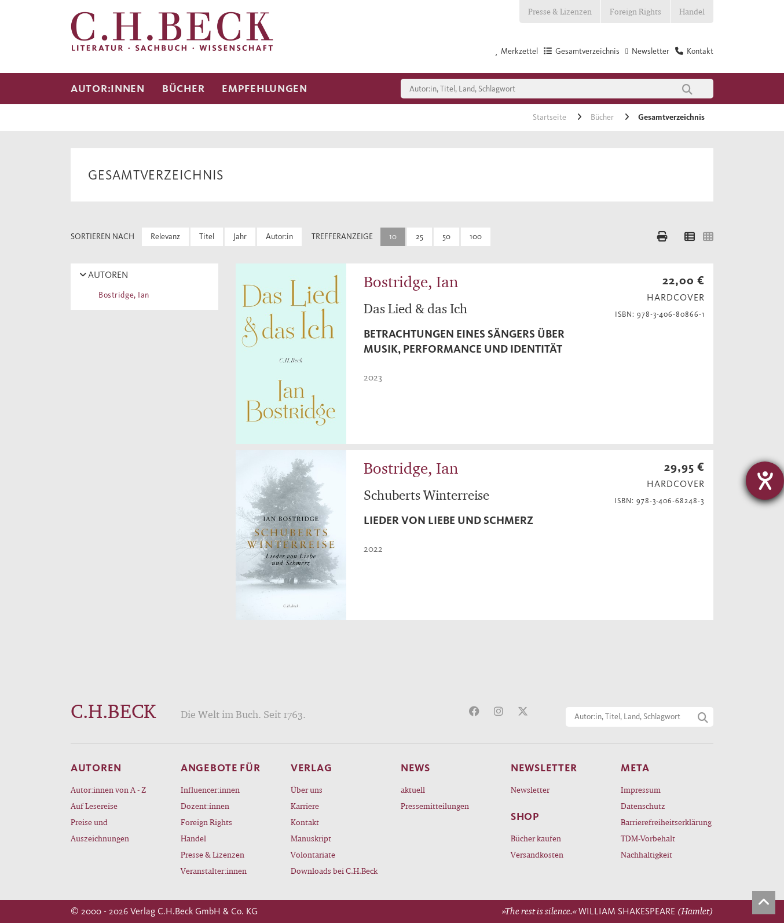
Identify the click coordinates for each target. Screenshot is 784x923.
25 (419, 236)
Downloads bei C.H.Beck (334, 871)
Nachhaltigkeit (646, 854)
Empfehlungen (264, 88)
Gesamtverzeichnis (671, 117)
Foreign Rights (635, 11)
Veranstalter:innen (214, 871)
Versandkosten (537, 854)
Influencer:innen (210, 789)
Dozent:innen (205, 806)
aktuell (413, 789)
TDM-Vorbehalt (648, 838)
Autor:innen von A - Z (108, 789)
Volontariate (313, 854)
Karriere (305, 806)
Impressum (641, 789)
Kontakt (305, 822)
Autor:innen (108, 88)
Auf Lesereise (94, 806)
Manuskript (311, 838)
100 (476, 236)
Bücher (183, 88)
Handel (692, 11)
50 (446, 236)
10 (393, 236)
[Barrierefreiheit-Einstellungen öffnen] (765, 481)
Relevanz (165, 236)
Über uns (307, 789)
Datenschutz (643, 806)
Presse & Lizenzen (560, 11)
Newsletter (530, 789)
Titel (206, 236)
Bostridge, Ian (121, 295)
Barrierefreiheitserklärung (666, 822)
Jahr (240, 236)
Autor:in (279, 236)
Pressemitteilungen (435, 806)
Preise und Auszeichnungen (100, 830)
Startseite (550, 117)
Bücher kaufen (536, 838)
